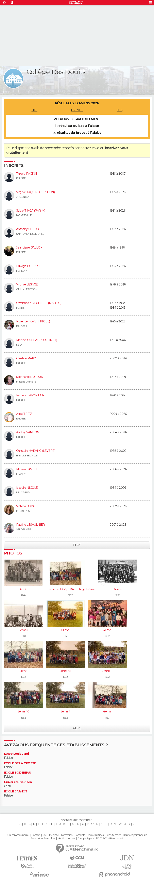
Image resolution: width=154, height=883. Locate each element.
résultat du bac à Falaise (79, 126)
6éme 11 (107, 671)
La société (80, 835)
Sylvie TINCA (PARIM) (30, 210)
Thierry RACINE (26, 173)
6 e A (23, 589)
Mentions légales (66, 838)
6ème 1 (65, 711)
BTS (119, 110)
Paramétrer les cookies (43, 838)
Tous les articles (95, 835)
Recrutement (113, 835)
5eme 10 (23, 711)
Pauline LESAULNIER (30, 524)
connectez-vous (86, 148)
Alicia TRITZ (24, 414)
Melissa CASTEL (26, 469)
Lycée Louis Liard (16, 753)
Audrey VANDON (27, 432)
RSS (44, 835)
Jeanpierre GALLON (29, 247)
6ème (118, 589)
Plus (77, 545)
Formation (67, 835)
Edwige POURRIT (28, 266)
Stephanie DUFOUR (29, 377)
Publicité (54, 835)
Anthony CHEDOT (28, 229)
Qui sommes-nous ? (18, 835)
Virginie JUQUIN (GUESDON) (35, 192)
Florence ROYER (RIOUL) (33, 321)
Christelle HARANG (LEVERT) (35, 451)
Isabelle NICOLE (27, 488)
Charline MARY (26, 358)
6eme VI (65, 671)
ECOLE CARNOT (15, 791)
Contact (36, 835)
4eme (107, 630)
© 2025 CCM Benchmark (109, 838)
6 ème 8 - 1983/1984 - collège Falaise (71, 589)
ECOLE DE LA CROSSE (20, 763)
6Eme (65, 630)
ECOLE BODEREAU (17, 772)
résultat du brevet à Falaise (79, 133)
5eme (23, 671)
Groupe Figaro (85, 838)
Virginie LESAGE (27, 284)
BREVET (77, 110)
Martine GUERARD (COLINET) (36, 340)
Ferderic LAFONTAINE (31, 395)
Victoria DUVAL (26, 506)
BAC (34, 110)
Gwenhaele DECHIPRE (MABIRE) (38, 303)
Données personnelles (135, 835)
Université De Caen (18, 782)
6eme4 (23, 630)
